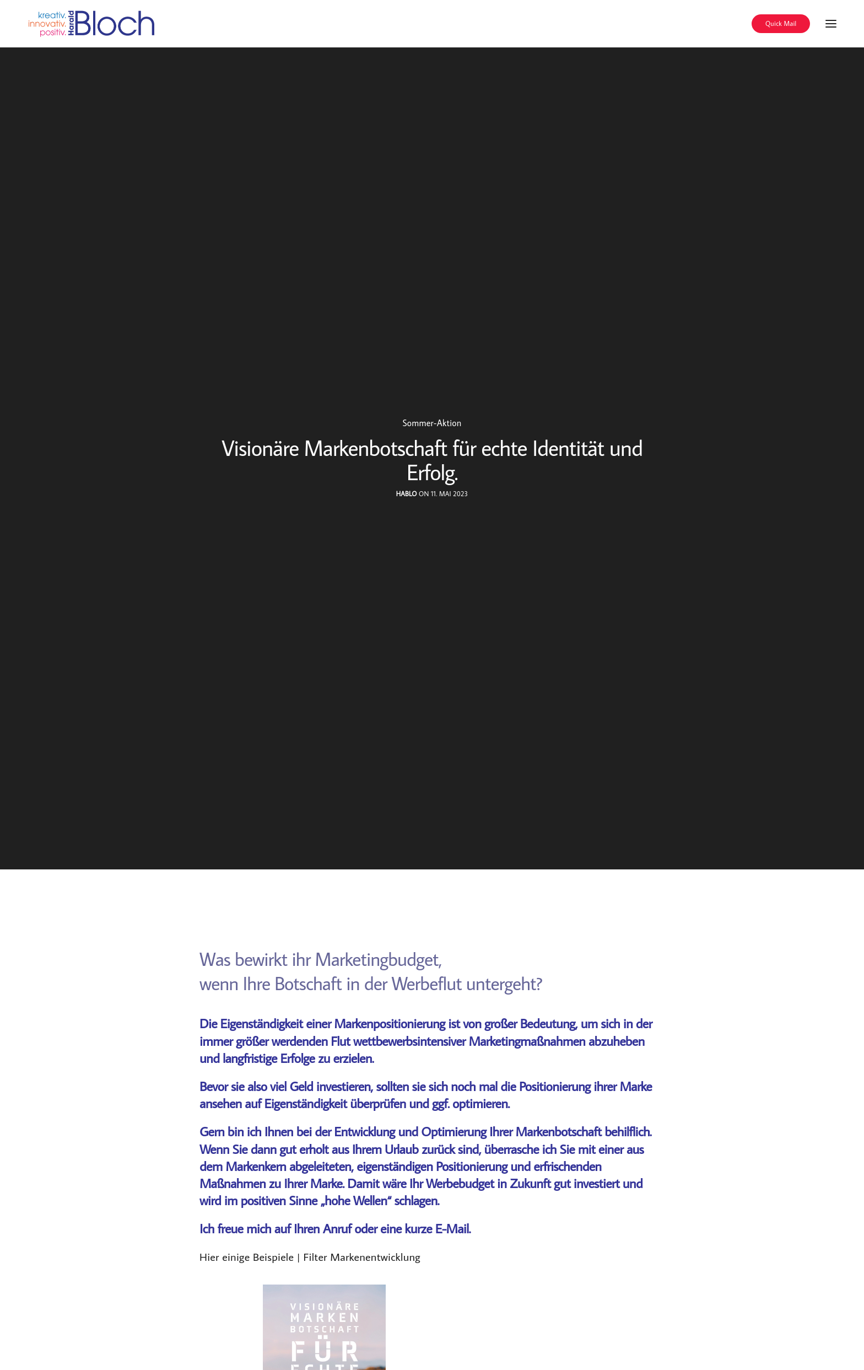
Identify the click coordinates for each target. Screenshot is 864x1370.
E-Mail (452, 1228)
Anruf (337, 1228)
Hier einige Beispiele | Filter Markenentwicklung (309, 1256)
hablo (406, 494)
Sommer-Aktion (431, 422)
